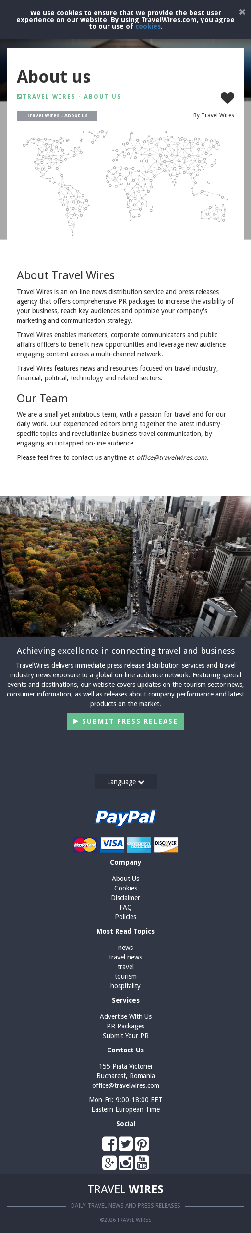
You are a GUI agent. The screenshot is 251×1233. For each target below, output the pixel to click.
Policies (125, 917)
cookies (148, 26)
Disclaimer (125, 898)
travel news (125, 957)
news (125, 947)
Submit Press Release (125, 721)
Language (125, 782)
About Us (125, 878)
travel (126, 966)
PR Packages (125, 1026)
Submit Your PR (126, 1035)
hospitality (125, 986)
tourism (126, 976)
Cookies (125, 888)
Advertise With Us (126, 1016)
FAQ (126, 907)
